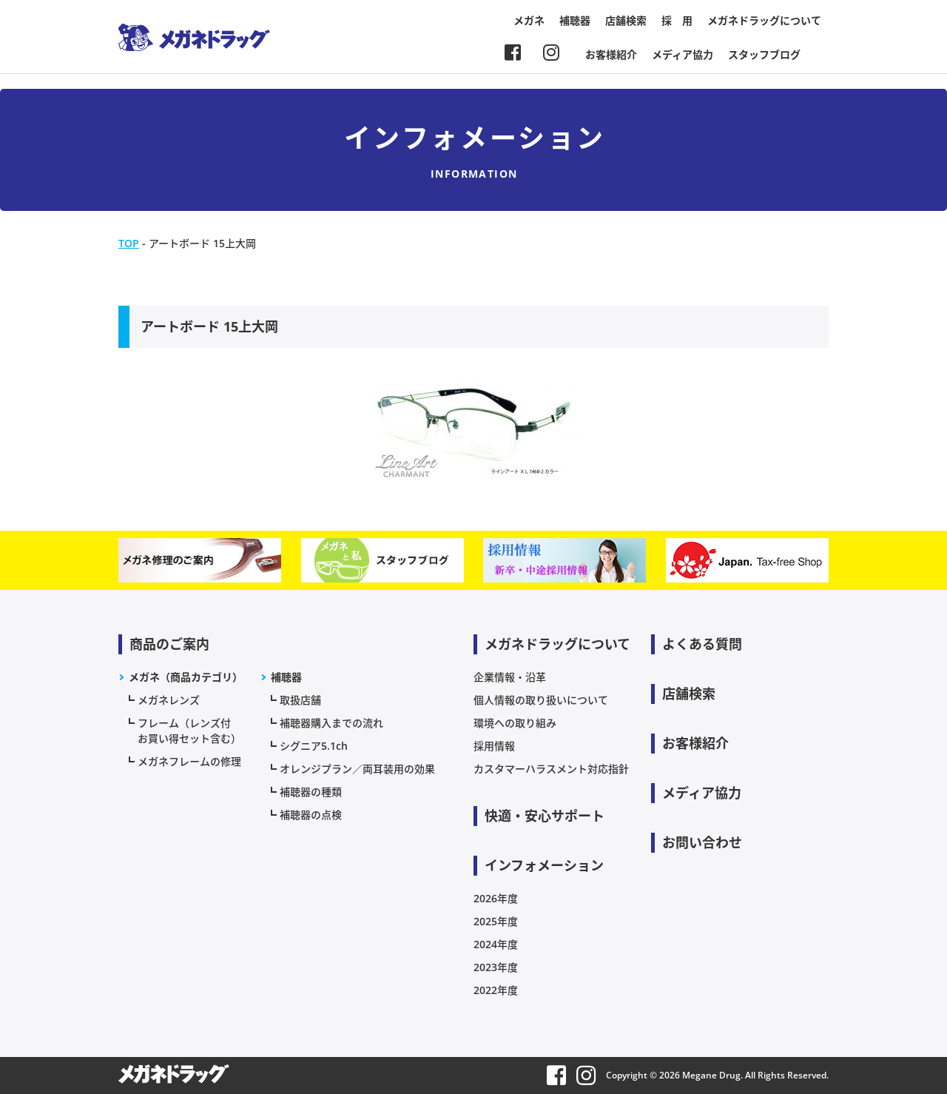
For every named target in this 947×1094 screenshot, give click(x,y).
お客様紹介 (611, 54)
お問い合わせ (702, 842)
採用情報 (494, 746)
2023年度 (496, 967)
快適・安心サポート (544, 816)
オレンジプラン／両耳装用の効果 (357, 769)
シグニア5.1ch (314, 746)
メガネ (529, 20)
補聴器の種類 (311, 792)
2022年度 (496, 990)
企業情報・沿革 (510, 677)
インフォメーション (544, 865)
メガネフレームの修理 (189, 761)
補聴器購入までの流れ (331, 723)
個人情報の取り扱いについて (541, 700)
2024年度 (496, 944)
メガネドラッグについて (764, 20)
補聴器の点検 (311, 815)
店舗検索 (626, 20)
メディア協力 (682, 54)
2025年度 (496, 921)
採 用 (676, 20)
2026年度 (496, 898)
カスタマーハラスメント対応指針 (551, 769)
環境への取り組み (515, 723)
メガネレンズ (169, 700)
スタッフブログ (764, 54)
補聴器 (574, 20)
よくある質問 (702, 644)
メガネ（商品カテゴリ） (186, 677)
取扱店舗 (300, 700)
